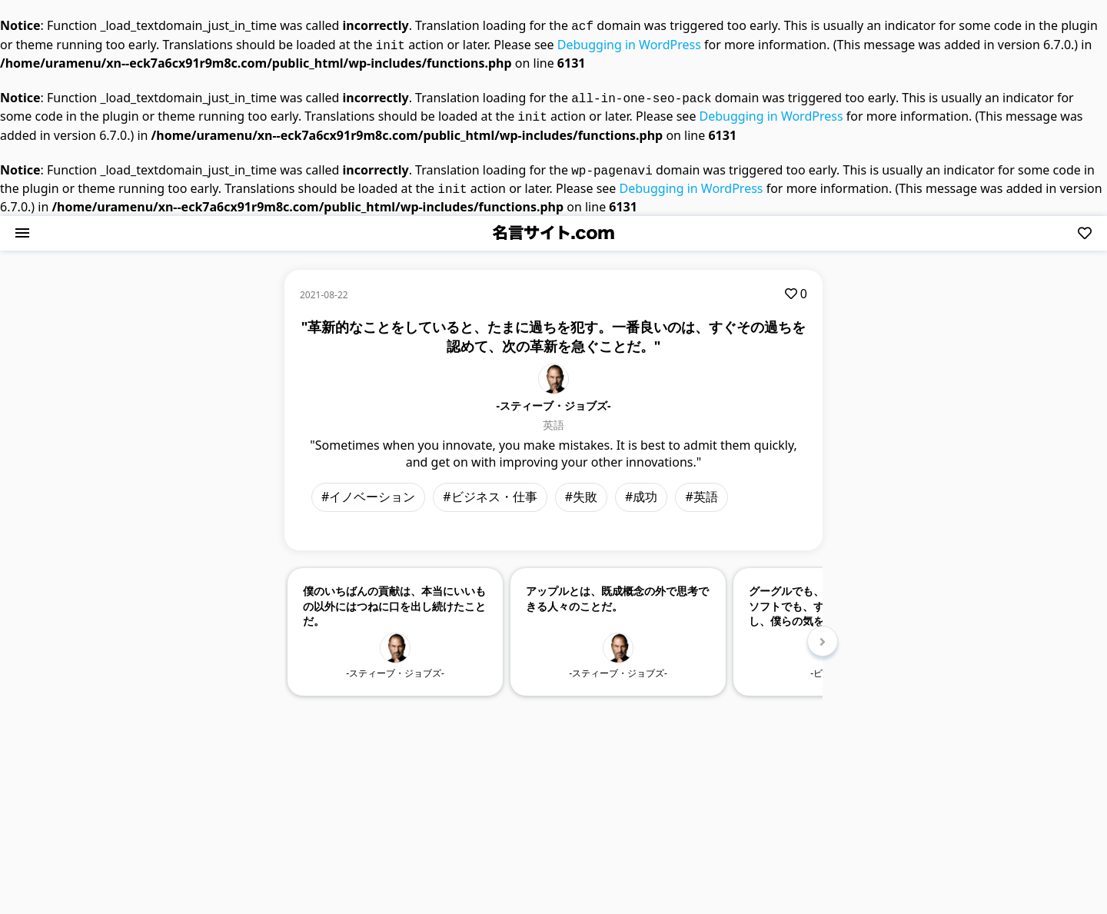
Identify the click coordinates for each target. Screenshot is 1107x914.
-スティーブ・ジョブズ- (554, 396)
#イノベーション (368, 487)
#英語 (701, 487)
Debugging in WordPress (629, 43)
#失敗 (581, 487)
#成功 (641, 487)
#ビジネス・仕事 (490, 487)
